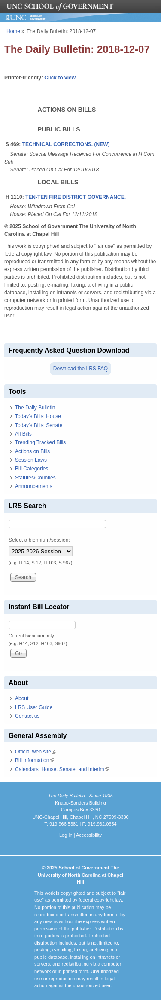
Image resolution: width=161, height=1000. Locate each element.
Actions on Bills (32, 451)
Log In (66, 835)
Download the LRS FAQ (80, 369)
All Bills (23, 434)
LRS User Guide (33, 707)
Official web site (35, 752)
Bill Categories (31, 469)
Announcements (33, 486)
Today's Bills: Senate (38, 425)
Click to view (60, 78)
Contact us (27, 716)
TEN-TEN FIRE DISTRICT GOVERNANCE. (75, 197)
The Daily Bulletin (35, 408)
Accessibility (89, 835)
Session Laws (31, 460)
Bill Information (34, 760)
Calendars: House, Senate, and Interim (62, 769)
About (21, 698)
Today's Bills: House (38, 416)
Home (13, 31)
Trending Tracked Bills (40, 442)
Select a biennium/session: (39, 540)
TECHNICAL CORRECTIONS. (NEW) (66, 144)
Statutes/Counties (35, 478)
